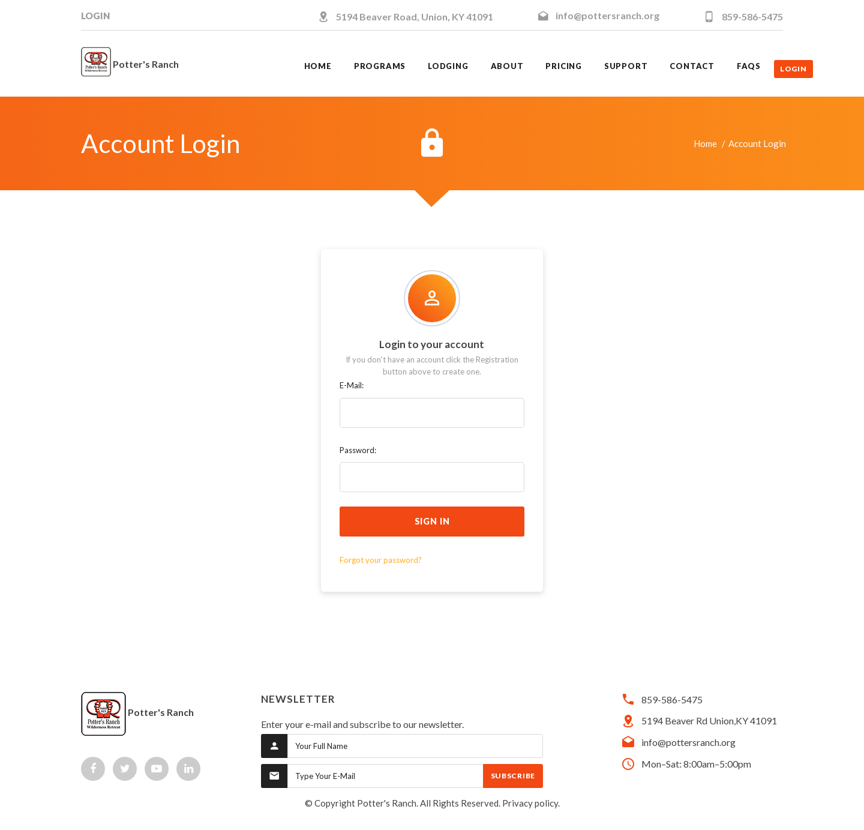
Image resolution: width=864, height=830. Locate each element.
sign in (432, 521)
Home (705, 143)
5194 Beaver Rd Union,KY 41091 (709, 720)
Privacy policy (530, 803)
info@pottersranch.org (607, 15)
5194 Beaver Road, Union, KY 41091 (414, 16)
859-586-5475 (752, 16)
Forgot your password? (381, 560)
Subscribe (513, 775)
